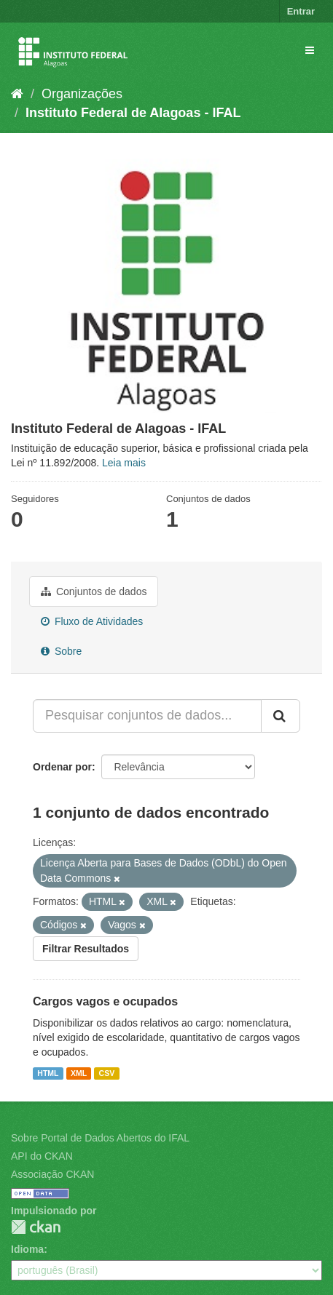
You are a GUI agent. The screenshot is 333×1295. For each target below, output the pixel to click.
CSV (107, 1073)
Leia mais (124, 463)
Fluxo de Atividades (92, 621)
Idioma (27, 1249)
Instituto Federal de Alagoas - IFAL (133, 112)
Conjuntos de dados (93, 591)
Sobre (61, 651)
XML (79, 1073)
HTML (47, 1073)
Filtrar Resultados (85, 949)
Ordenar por (62, 767)
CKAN (35, 1227)
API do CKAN (42, 1156)
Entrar (301, 11)
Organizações (82, 94)
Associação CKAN (52, 1174)
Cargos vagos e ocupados (105, 1001)
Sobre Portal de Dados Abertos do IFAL (100, 1138)
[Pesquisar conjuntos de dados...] (147, 716)
